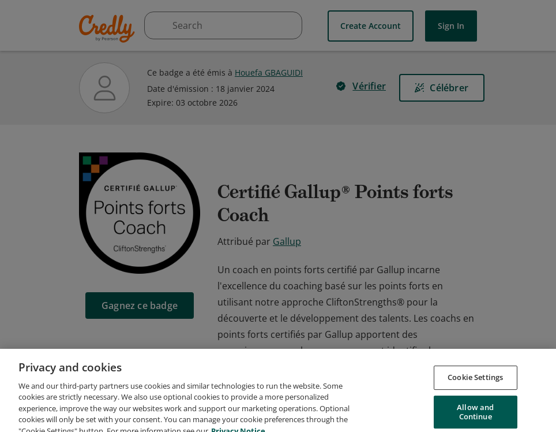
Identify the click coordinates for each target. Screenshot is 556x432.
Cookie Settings (475, 394)
